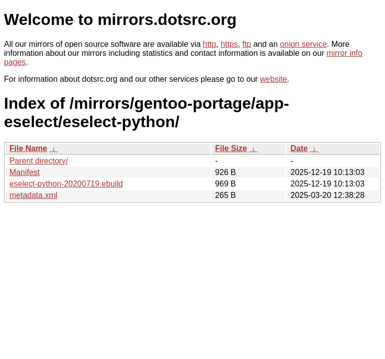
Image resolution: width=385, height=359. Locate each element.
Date (299, 148)
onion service (303, 44)
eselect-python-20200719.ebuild (66, 184)
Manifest (24, 172)
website (273, 79)
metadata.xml (33, 195)
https (229, 44)
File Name (28, 148)
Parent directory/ (38, 161)
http (209, 44)
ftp (246, 44)
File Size (231, 148)
